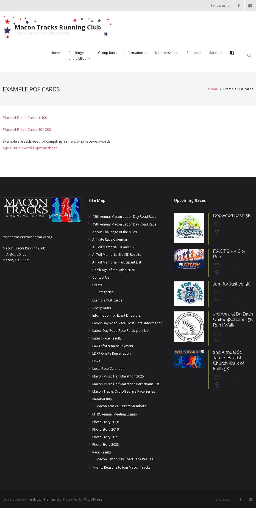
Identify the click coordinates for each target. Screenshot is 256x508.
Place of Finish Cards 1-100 (25, 117)
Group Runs (101, 307)
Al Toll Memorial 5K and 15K (114, 247)
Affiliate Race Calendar (109, 239)
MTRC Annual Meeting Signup (114, 414)
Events (97, 284)
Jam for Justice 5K (231, 284)
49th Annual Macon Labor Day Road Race (124, 224)
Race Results (102, 452)
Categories (104, 292)
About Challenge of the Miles (114, 231)
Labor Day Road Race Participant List (120, 330)
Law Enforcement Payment (112, 345)
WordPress (93, 498)
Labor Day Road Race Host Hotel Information (127, 322)
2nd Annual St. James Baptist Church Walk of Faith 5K (228, 360)
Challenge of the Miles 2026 (113, 269)
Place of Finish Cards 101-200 (27, 129)
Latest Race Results (107, 338)
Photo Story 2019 (105, 429)
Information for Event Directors (116, 315)
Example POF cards (107, 300)
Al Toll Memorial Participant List (116, 262)
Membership (102, 398)
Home (213, 89)
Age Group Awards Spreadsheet (30, 147)
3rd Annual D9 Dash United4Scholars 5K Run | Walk (233, 319)
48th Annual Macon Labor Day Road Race (124, 216)
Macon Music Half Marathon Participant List (125, 383)
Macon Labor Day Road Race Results (124, 459)
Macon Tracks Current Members (121, 406)
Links (96, 360)
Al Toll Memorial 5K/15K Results (116, 254)
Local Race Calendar (108, 368)
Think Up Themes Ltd (44, 498)
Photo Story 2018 (105, 421)
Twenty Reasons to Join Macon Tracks (121, 467)
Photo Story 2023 (105, 444)
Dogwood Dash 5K (232, 215)
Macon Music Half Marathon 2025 (118, 376)
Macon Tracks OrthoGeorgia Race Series (123, 391)
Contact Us (100, 277)
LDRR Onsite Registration (111, 353)
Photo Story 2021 (105, 436)
